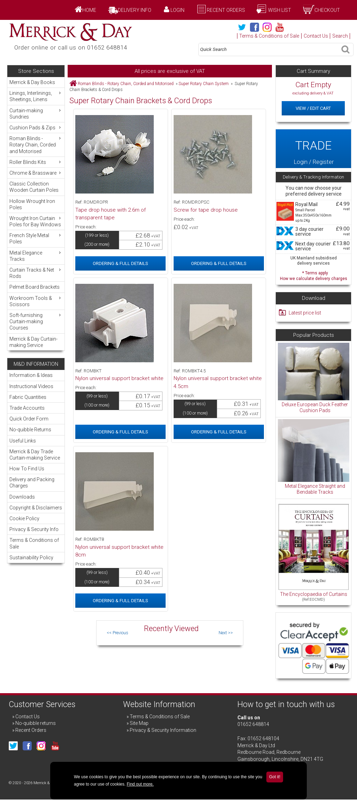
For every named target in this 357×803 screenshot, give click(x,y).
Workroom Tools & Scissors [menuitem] (35, 301)
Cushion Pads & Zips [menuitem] (35, 127)
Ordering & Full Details (120, 263)
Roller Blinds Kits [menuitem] (35, 162)
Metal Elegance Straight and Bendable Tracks (315, 489)
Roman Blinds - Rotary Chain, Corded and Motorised (126, 83)
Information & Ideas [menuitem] (31, 375)
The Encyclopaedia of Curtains (313, 594)
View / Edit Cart (313, 108)
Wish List (279, 10)
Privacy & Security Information (163, 730)
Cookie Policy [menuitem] (24, 518)
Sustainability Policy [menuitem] (31, 557)
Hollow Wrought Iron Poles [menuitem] (32, 204)
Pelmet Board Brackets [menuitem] (34, 287)
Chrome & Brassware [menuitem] (35, 173)
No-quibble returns (35, 723)
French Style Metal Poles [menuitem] (35, 238)
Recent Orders (226, 10)
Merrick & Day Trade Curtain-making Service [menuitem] (34, 455)
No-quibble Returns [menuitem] (30, 429)
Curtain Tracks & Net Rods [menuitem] (35, 273)
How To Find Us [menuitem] (26, 468)
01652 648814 (253, 724)
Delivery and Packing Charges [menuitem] (31, 482)
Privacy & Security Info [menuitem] (34, 529)
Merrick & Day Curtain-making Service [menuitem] (33, 342)
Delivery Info (134, 10)
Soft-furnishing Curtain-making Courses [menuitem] (35, 321)
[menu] (35, 213)
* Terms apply (313, 275)
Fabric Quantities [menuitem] (27, 397)
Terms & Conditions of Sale (269, 36)
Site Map (139, 723)
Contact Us (316, 36)
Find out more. (140, 784)
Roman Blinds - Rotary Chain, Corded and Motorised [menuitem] (35, 144)
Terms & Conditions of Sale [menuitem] (34, 543)
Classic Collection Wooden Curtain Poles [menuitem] (34, 187)
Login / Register (313, 148)
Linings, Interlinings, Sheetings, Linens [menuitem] (35, 96)
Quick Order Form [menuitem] (28, 419)
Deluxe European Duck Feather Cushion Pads (315, 408)
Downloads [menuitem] (22, 497)
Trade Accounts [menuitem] (27, 408)
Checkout (327, 10)
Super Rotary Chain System (203, 83)
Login (177, 10)
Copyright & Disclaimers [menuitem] (35, 507)
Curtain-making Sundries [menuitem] (35, 113)
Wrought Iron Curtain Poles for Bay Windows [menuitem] (35, 221)
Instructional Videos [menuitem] (31, 386)
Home (89, 10)
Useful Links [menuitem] (22, 441)
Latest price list (305, 313)
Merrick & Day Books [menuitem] (32, 82)
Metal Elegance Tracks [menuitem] (35, 256)
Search (340, 36)
